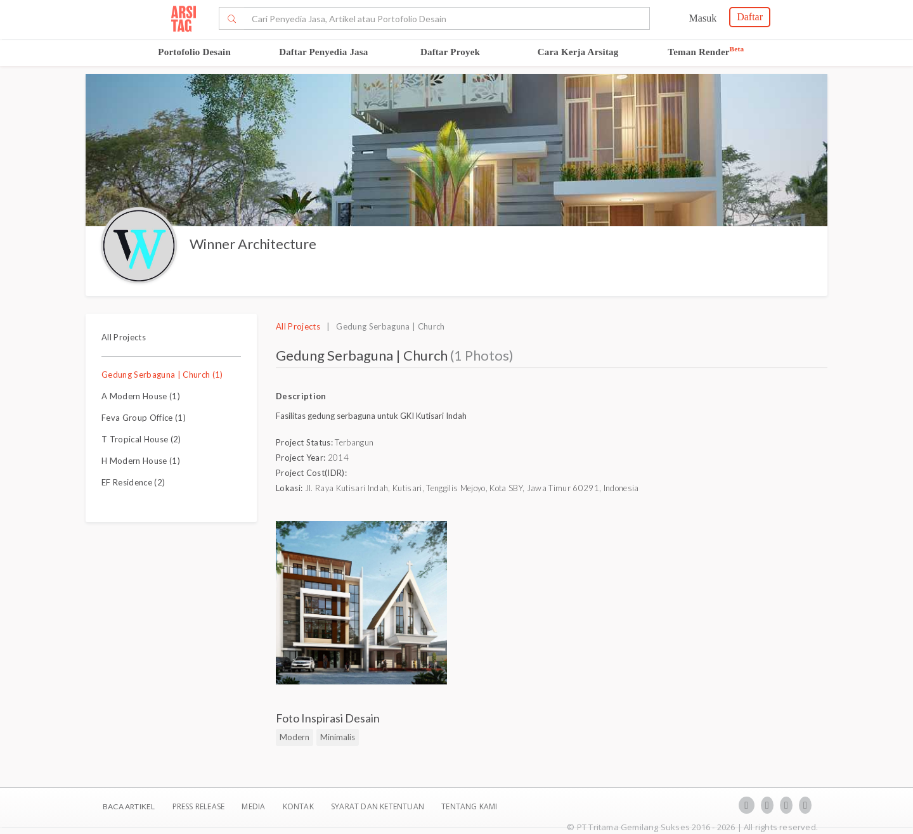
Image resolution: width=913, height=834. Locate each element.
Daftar (750, 16)
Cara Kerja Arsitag (578, 52)
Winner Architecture (253, 243)
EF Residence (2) (133, 482)
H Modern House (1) (140, 461)
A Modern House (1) (140, 396)
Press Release (198, 806)
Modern (294, 737)
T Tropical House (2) (141, 439)
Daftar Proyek (450, 52)
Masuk (703, 18)
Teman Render (706, 52)
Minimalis (337, 737)
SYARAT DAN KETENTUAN (378, 806)
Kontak (299, 806)
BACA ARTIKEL (129, 806)
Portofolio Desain (194, 52)
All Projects (123, 337)
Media (254, 806)
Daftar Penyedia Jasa (323, 52)
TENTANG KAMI (469, 806)
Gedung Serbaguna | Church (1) (162, 374)
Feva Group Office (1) (143, 418)
